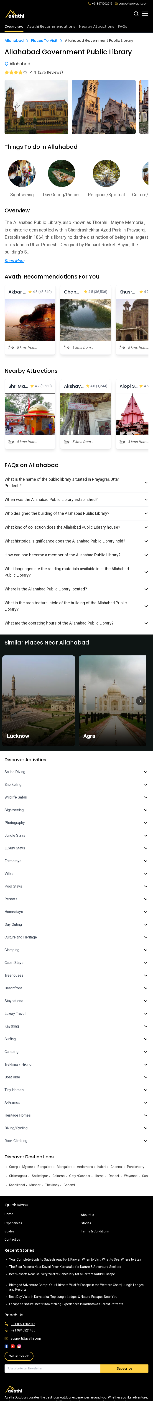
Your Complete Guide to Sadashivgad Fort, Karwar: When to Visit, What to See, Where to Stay (75, 1259)
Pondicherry (135, 1167)
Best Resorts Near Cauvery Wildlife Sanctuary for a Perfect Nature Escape (62, 1274)
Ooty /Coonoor (79, 1176)
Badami (69, 1185)
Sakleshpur (40, 1176)
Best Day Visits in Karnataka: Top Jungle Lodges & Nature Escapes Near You (63, 1297)
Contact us (12, 1239)
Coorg (13, 1167)
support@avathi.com (131, 3)
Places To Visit (44, 40)
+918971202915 (100, 3)
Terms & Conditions (95, 1231)
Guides (9, 1231)
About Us (87, 1215)
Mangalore (64, 1167)
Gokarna (59, 1176)
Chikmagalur (18, 1176)
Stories (86, 1223)
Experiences (13, 1223)
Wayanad (131, 1176)
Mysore (27, 1167)
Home (9, 1214)
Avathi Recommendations (51, 26)
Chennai (116, 1167)
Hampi (99, 1176)
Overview (14, 26)
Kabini (101, 1167)
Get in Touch (19, 1356)
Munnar (35, 1185)
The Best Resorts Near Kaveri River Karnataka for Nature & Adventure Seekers (65, 1267)
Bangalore (45, 1167)
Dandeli (114, 1176)
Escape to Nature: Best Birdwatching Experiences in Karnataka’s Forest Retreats (66, 1304)
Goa (145, 1176)
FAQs (122, 26)
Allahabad (14, 40)
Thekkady (52, 1185)
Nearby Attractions (96, 26)
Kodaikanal (17, 1185)
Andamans (85, 1167)
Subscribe (124, 1368)
